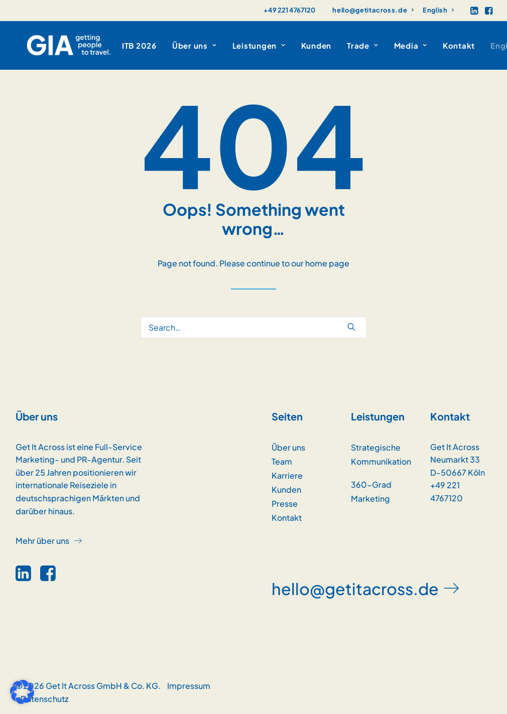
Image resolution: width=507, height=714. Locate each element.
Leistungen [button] (237, 45)
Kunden (294, 45)
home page (327, 263)
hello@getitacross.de (373, 10)
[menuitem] (373, 10)
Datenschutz (44, 698)
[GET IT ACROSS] (58, 45)
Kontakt (437, 45)
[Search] (253, 327)
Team (282, 461)
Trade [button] (340, 45)
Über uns (288, 447)
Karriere (287, 475)
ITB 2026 (117, 45)
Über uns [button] (172, 45)
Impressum (188, 685)
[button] (474, 10)
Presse (285, 503)
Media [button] (388, 45)
